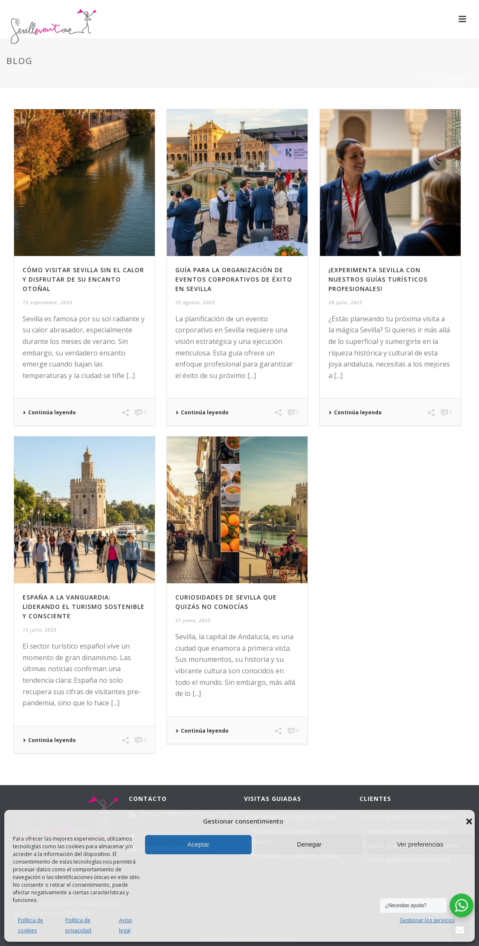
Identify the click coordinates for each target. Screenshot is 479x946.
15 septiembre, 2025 (48, 302)
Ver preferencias (420, 844)
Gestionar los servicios (427, 920)
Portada (431, 79)
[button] (469, 821)
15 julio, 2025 (40, 629)
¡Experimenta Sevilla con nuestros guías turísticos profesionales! (377, 279)
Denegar (309, 844)
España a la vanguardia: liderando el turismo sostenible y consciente (84, 606)
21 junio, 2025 (193, 620)
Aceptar (198, 844)
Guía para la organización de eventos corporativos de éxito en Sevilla (233, 279)
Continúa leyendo (49, 412)
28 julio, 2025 (345, 302)
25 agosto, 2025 (195, 302)
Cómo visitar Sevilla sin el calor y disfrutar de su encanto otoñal (83, 279)
